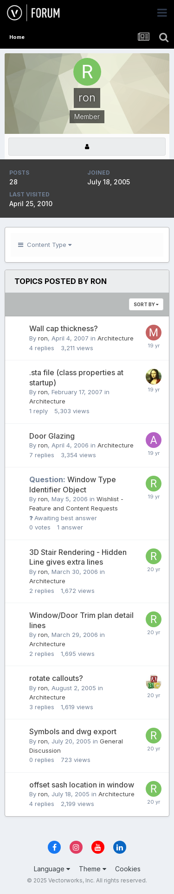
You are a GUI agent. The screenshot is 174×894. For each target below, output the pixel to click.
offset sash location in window (81, 784)
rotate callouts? (56, 678)
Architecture (115, 338)
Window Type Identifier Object (72, 484)
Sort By (146, 304)
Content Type (44, 244)
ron (43, 338)
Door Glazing (52, 436)
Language (52, 869)
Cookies (128, 869)
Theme (92, 869)
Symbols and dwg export (72, 731)
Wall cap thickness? (63, 328)
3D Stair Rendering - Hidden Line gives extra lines (78, 557)
